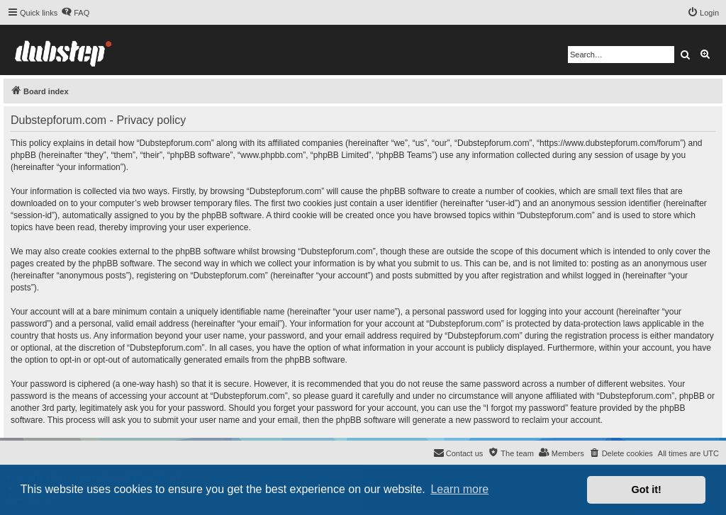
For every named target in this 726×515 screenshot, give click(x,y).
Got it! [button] (646, 489)
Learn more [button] (459, 489)
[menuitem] (75, 12)
